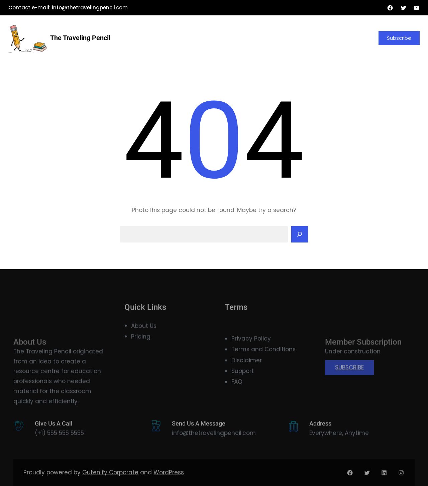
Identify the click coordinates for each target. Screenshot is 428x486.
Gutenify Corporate (110, 478)
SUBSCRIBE (349, 384)
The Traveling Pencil (80, 38)
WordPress (168, 478)
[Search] (299, 234)
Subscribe (399, 37)
